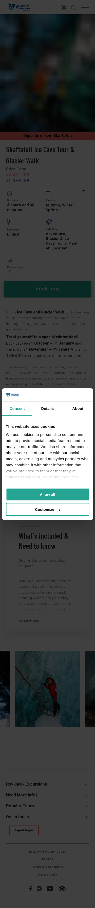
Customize (47, 509)
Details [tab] (47, 408)
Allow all (47, 494)
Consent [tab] (17, 408)
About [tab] (77, 408)
